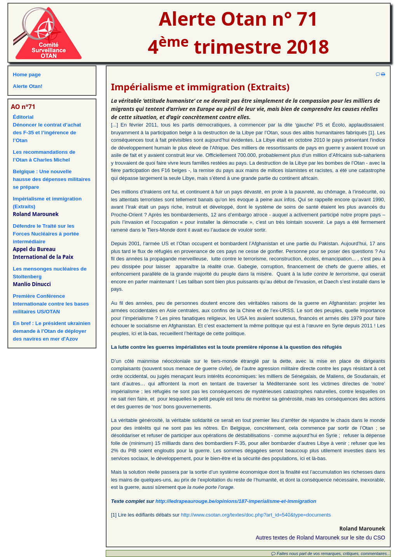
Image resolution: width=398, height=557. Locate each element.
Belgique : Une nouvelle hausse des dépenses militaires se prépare (52, 179)
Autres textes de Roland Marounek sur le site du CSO (320, 537)
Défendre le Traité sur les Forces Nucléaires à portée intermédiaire (46, 233)
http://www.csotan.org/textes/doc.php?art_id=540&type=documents (256, 515)
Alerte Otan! (27, 86)
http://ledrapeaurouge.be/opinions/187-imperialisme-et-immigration (235, 501)
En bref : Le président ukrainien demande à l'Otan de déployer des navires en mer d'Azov (52, 331)
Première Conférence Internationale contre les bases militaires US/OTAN (51, 304)
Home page (27, 74)
